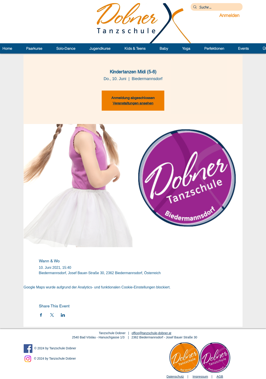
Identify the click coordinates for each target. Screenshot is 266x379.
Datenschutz (175, 376)
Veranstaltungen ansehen (133, 103)
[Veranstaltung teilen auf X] (52, 315)
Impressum (200, 376)
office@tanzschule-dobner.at (151, 333)
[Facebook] (28, 348)
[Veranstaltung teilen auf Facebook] (41, 315)
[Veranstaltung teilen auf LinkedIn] (63, 315)
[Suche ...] (216, 7)
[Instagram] (27, 358)
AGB (220, 376)
